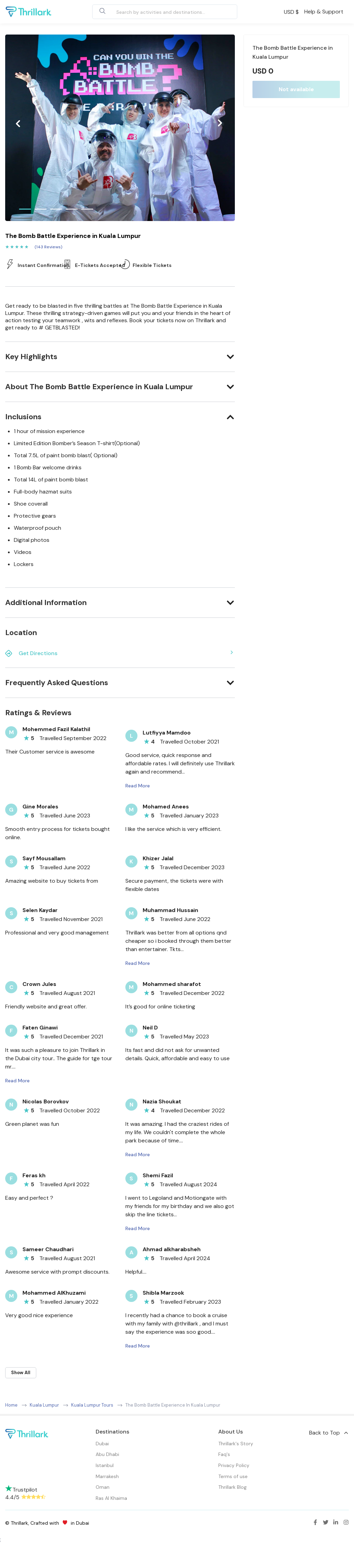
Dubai (102, 1443)
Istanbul (105, 1465)
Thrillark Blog (232, 1487)
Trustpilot (21, 1489)
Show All (20, 1373)
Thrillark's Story (235, 1443)
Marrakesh (107, 1476)
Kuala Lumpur (44, 1405)
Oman (102, 1487)
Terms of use (233, 1476)
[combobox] (156, 12)
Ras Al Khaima (111, 1498)
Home (11, 1405)
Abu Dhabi (107, 1454)
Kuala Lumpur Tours (92, 1405)
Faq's (224, 1454)
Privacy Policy (233, 1465)
